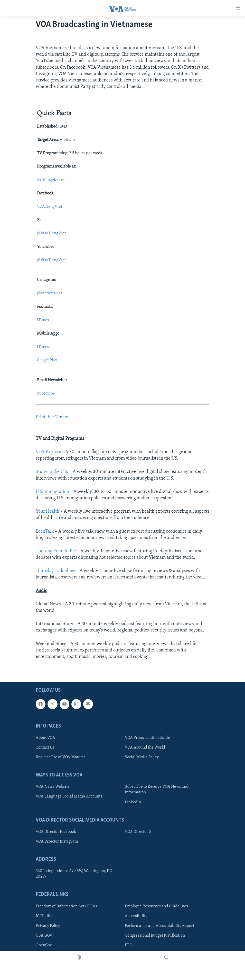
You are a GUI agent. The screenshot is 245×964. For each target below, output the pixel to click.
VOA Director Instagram (57, 841)
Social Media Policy (142, 757)
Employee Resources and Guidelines (156, 906)
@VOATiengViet (51, 233)
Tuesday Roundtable (56, 551)
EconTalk (45, 531)
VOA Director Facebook (56, 832)
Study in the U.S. (52, 471)
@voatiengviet (49, 293)
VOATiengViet (49, 207)
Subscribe (46, 393)
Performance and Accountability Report (159, 926)
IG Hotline (44, 916)
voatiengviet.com (52, 180)
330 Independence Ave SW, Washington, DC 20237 (74, 874)
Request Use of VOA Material (61, 757)
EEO (128, 945)
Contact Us (45, 747)
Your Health (48, 511)
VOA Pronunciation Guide (147, 738)
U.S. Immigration (53, 491)
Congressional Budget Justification (155, 936)
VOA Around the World (145, 747)
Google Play (47, 360)
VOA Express (49, 452)
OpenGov (44, 945)
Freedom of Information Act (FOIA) (66, 906)
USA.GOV (44, 936)
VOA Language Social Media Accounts (69, 797)
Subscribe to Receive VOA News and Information (157, 790)
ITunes (43, 320)
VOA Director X (138, 832)
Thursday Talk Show (55, 570)
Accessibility (136, 916)
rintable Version (54, 417)
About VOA (45, 738)
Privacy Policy (48, 926)
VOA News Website (53, 787)
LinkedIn (133, 802)
